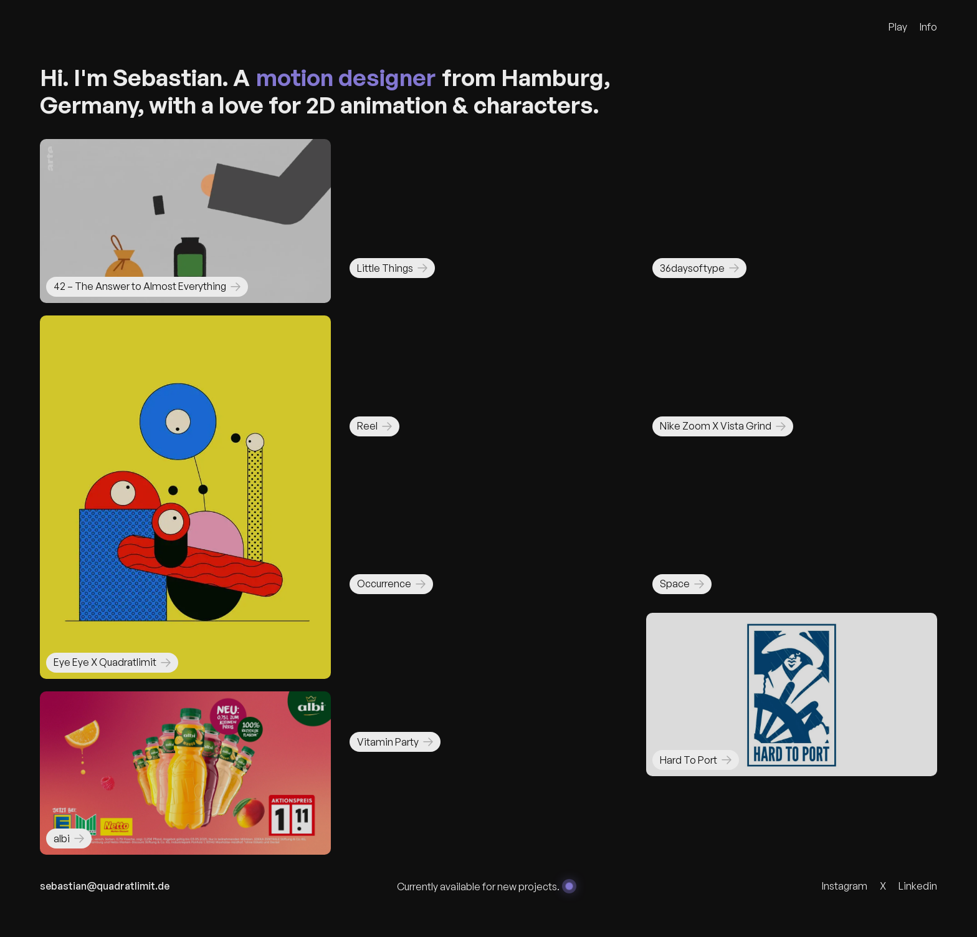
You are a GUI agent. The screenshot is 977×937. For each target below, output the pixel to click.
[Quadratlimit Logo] (93, 27)
